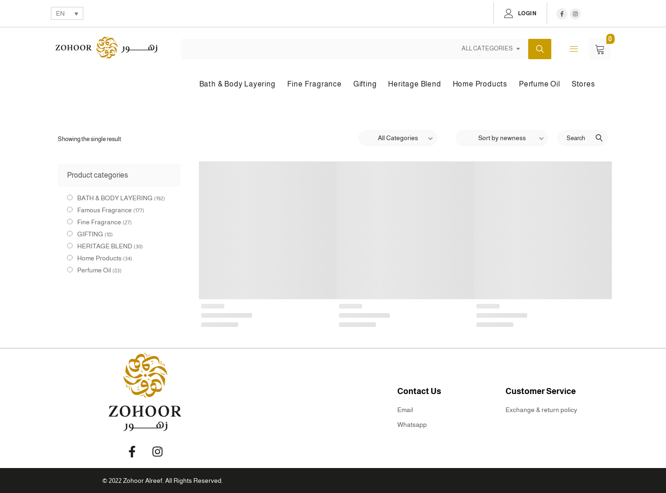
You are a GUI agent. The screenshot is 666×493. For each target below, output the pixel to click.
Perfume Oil (94, 270)
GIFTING (90, 234)
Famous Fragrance (104, 210)
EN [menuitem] (60, 14)
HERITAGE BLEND (104, 246)
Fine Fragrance (99, 222)
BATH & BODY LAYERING (115, 198)
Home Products (99, 258)
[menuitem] (67, 13)
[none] (67, 13)
